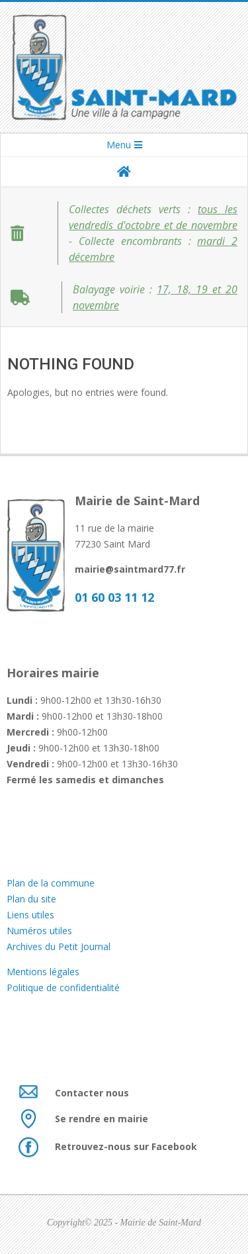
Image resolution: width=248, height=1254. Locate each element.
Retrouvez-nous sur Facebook (126, 1146)
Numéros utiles (39, 930)
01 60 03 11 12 (114, 597)
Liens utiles (30, 914)
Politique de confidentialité (63, 987)
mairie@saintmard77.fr (130, 569)
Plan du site (31, 898)
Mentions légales (44, 971)
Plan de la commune (51, 883)
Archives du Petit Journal (58, 946)
